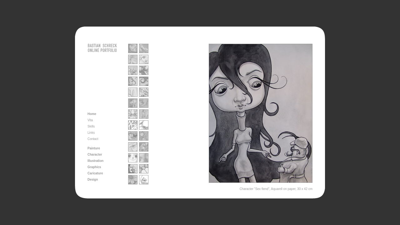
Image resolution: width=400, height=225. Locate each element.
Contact (93, 139)
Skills (91, 126)
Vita (90, 120)
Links (91, 132)
